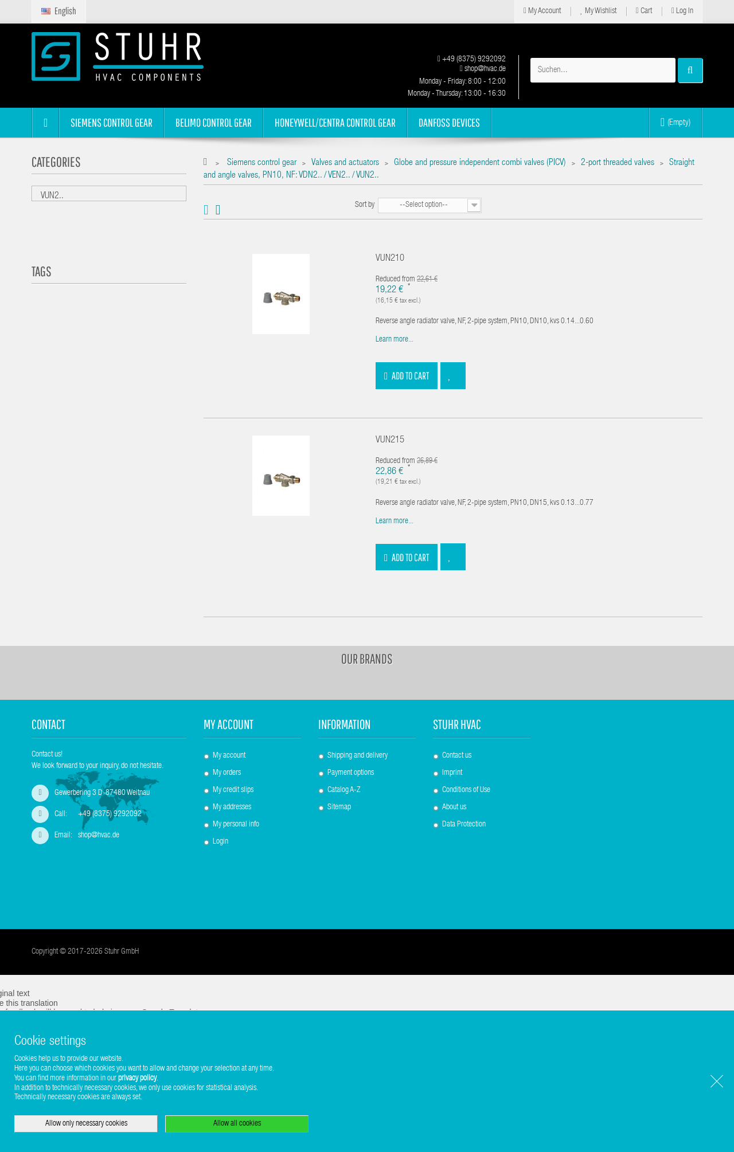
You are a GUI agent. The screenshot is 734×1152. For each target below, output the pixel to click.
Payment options (350, 773)
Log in (682, 11)
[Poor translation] (42, 983)
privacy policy (137, 1079)
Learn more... (394, 340)
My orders (227, 773)
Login (220, 842)
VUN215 (390, 440)
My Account (542, 11)
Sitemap (339, 808)
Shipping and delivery (357, 756)
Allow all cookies (237, 1124)
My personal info (236, 825)
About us (454, 808)
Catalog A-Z (343, 790)
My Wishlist (598, 11)
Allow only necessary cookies (86, 1124)
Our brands (367, 659)
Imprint (452, 773)
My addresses (232, 808)
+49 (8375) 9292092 (472, 60)
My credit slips (233, 790)
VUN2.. (52, 196)
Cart (644, 11)
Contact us (456, 756)
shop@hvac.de (483, 69)
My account (228, 724)
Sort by (364, 205)
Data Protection (464, 825)
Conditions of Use (466, 790)
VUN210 (390, 259)
